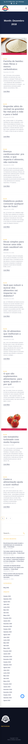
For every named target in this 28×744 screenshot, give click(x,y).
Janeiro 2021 (6, 621)
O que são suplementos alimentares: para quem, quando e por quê (12, 378)
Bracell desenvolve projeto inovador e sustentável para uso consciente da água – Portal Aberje (13, 545)
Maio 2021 (6, 610)
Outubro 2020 (7, 629)
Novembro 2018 (7, 692)
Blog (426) (6, 587)
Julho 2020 (6, 637)
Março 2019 (6, 681)
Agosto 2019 (6, 667)
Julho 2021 (6, 604)
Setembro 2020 (7, 632)
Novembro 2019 (7, 659)
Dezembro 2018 (7, 689)
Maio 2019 (6, 675)
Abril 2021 (6, 612)
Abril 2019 (6, 678)
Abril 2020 (6, 645)
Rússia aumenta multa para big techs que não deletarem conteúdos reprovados (13, 575)
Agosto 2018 (6, 700)
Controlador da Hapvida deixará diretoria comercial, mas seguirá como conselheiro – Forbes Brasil (13, 567)
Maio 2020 (6, 643)
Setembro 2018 (7, 697)
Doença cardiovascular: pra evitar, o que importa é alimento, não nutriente (13, 156)
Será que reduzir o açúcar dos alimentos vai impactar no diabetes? (13, 290)
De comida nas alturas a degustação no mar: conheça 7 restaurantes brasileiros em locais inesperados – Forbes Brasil (13, 559)
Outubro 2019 (7, 662)
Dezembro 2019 (7, 656)
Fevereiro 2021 (7, 618)
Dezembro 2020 (7, 623)
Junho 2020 (6, 640)
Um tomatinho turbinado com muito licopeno (11, 439)
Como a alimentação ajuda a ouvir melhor (13, 482)
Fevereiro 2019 (7, 684)
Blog (5, 59)
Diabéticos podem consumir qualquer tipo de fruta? (13, 204)
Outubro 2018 (7, 695)
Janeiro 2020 (6, 653)
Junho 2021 (6, 607)
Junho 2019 (6, 673)
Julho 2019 (6, 670)
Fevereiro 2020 (7, 651)
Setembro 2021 (7, 599)
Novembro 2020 (7, 626)
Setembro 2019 (7, 664)
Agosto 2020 (6, 634)
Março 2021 (6, 615)
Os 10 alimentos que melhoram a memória (12, 334)
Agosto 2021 (6, 601)
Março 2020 (6, 648)
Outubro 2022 (7, 596)
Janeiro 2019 (6, 686)
